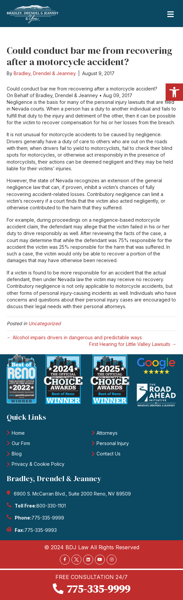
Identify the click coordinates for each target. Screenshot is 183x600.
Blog (17, 453)
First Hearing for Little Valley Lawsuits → (132, 344)
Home (18, 433)
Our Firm (21, 443)
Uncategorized (44, 323)
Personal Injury (113, 443)
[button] (174, 92)
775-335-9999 (47, 518)
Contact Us (109, 453)
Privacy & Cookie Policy (38, 464)
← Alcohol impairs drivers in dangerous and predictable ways (74, 337)
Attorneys (107, 433)
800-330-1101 (51, 506)
